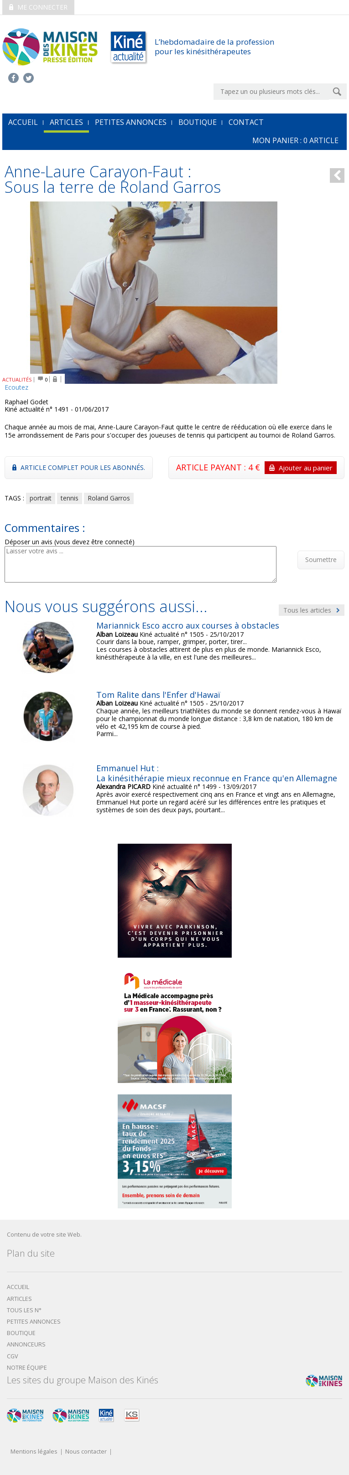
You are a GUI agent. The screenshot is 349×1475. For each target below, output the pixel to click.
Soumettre (321, 559)
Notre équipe (27, 1368)
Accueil (18, 1287)
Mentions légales (33, 1452)
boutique (21, 1333)
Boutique (197, 122)
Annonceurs (26, 1344)
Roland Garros (109, 498)
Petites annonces (131, 122)
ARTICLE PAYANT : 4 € (256, 467)
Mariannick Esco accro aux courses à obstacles (187, 625)
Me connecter (38, 7)
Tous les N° (24, 1310)
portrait (41, 498)
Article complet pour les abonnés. (78, 467)
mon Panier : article (295, 140)
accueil (23, 122)
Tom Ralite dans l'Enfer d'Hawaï (158, 694)
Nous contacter (86, 1452)
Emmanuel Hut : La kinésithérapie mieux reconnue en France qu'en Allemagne (216, 773)
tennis (69, 498)
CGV (12, 1356)
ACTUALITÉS (17, 379)
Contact (246, 122)
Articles (66, 122)
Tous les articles (311, 610)
